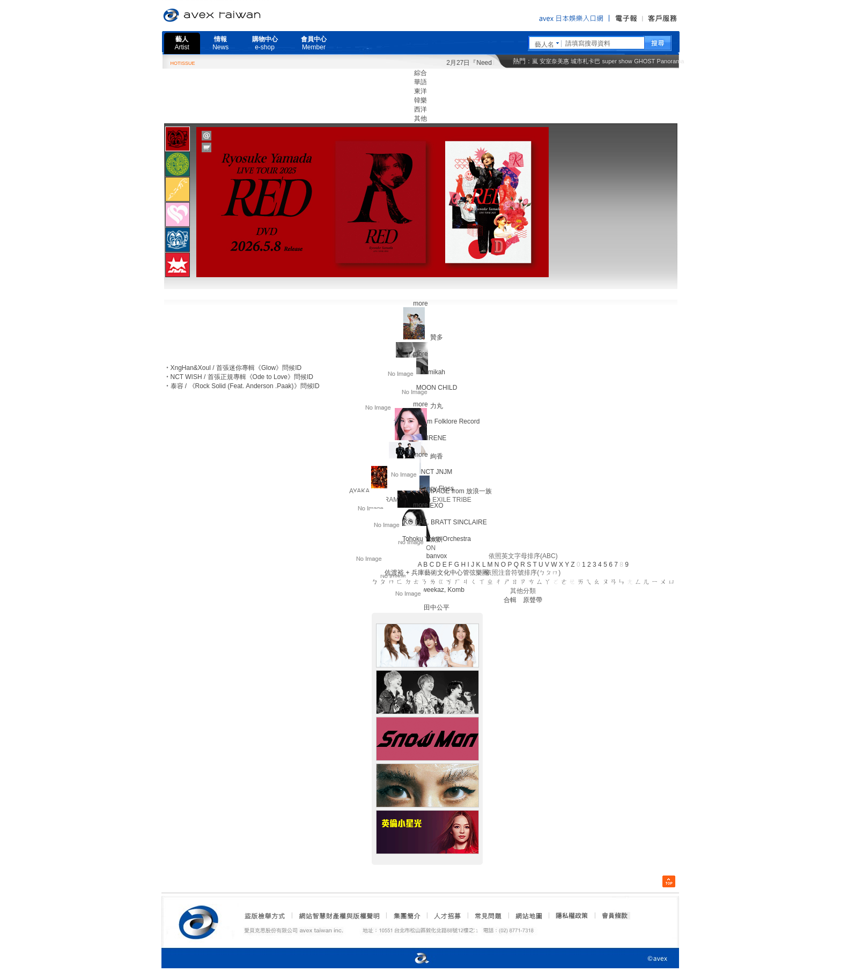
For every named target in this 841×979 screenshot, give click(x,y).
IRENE (437, 438)
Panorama (670, 61)
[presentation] (177, 139)
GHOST (644, 61)
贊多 (436, 337)
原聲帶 (532, 600)
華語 (420, 82)
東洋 (420, 91)
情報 (220, 43)
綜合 (420, 73)
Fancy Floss (436, 488)
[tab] (177, 138)
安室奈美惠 (554, 61)
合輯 (510, 600)
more (420, 303)
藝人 (182, 43)
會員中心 (314, 43)
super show (617, 61)
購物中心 (265, 43)
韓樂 (420, 100)
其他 (420, 118)
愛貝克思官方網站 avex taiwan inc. (242, 15)
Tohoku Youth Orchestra (436, 539)
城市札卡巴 (585, 61)
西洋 (420, 109)
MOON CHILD (437, 387)
